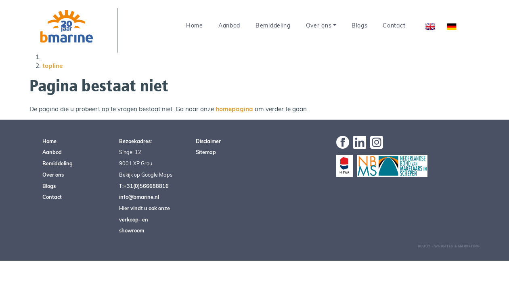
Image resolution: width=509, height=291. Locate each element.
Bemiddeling (273, 25)
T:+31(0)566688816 (144, 186)
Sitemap (206, 152)
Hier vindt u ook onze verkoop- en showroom (144, 219)
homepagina (234, 109)
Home (194, 25)
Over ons (319, 25)
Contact (394, 25)
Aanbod (229, 25)
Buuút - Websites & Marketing (449, 246)
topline (52, 66)
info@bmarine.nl (139, 197)
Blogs (360, 25)
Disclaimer (208, 141)
